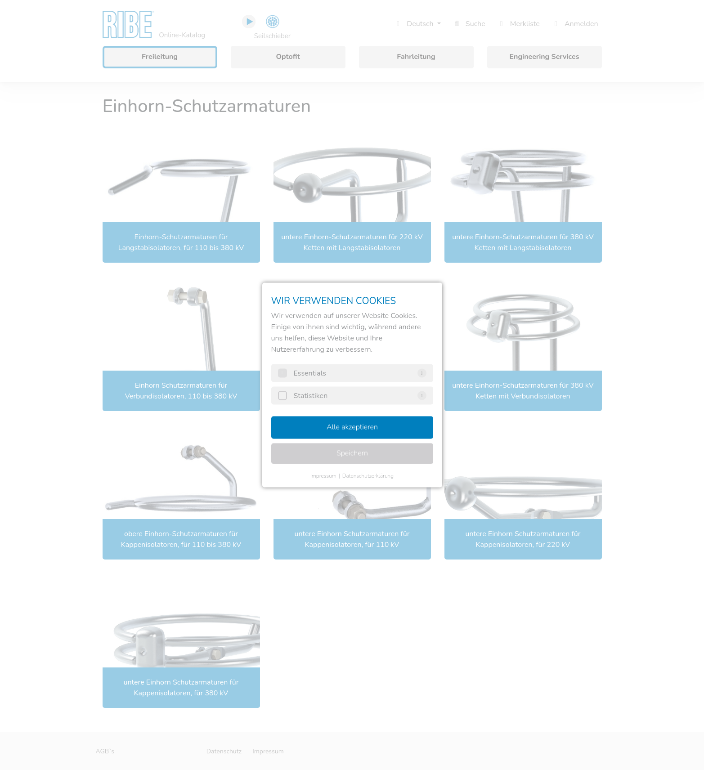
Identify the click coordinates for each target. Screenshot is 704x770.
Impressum (323, 476)
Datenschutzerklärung (368, 476)
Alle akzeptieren (352, 427)
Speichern (352, 453)
